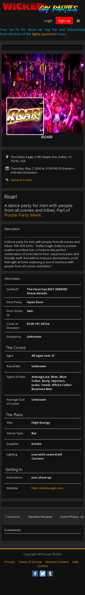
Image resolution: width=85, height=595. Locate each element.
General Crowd (21, 180)
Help (75, 562)
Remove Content (57, 562)
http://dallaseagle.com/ (47, 488)
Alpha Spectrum (44, 34)
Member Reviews (40, 517)
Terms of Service (30, 562)
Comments (12, 517)
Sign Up (64, 20)
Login (48, 20)
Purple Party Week (22, 215)
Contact (42, 566)
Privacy (10, 562)
